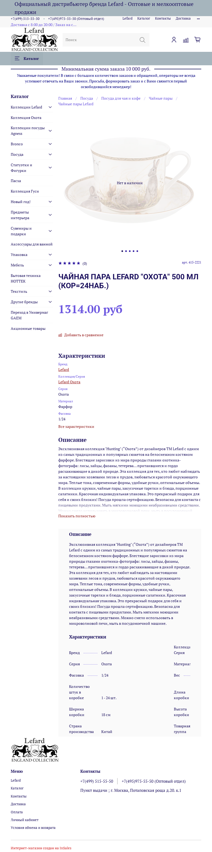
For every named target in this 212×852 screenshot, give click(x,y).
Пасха (16, 180)
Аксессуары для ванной (32, 244)
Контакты (163, 18)
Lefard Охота (69, 381)
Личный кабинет (24, 820)
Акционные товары (28, 328)
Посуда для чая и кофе (121, 98)
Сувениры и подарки (21, 231)
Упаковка (19, 254)
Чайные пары (161, 98)
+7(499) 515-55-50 (25, 18)
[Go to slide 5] (137, 251)
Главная (65, 98)
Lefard (127, 18)
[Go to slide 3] (130, 251)
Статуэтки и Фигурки (21, 167)
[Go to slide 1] (122, 251)
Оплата (17, 812)
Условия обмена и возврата (33, 827)
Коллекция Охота (26, 117)
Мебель (17, 265)
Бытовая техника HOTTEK (26, 278)
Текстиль (19, 291)
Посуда (86, 98)
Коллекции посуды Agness (28, 130)
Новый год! (21, 201)
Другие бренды (24, 301)
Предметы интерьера (20, 215)
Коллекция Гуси (25, 191)
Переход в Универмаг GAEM (29, 315)
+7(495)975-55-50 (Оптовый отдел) (76, 18)
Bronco (17, 143)
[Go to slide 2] (126, 251)
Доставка (183, 18)
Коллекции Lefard (26, 107)
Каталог (143, 18)
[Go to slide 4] (133, 251)
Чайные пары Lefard (76, 103)
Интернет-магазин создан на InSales (41, 848)
